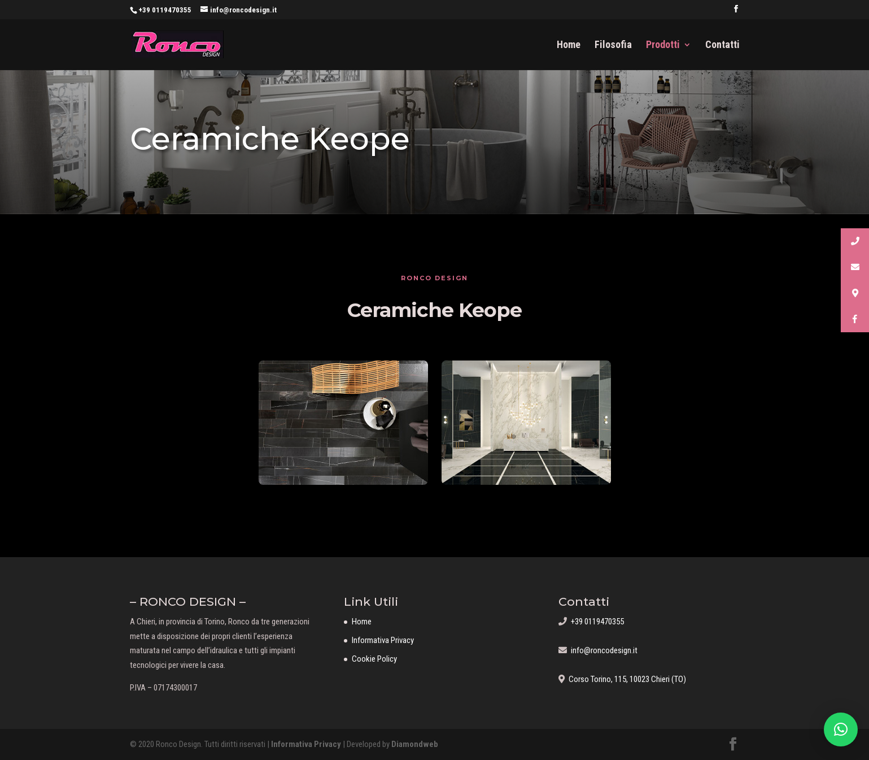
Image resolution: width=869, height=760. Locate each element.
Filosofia (613, 45)
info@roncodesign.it (602, 650)
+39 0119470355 (164, 10)
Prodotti (663, 45)
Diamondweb (414, 744)
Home (568, 45)
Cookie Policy (374, 659)
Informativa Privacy (383, 640)
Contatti (722, 45)
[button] (841, 729)
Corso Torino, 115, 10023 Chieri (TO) (625, 679)
